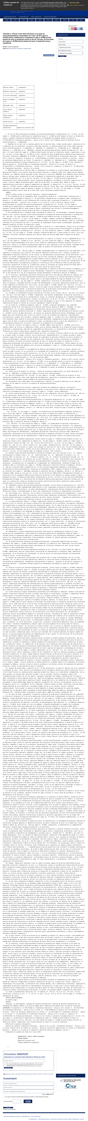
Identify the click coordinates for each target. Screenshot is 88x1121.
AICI (59, 6)
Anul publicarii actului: (64, 50)
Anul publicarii (36, 17)
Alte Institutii (33, 1074)
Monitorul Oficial (10, 1074)
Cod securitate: (7, 1101)
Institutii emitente (50, 17)
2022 (39, 20)
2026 (7, 20)
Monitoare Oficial (10, 17)
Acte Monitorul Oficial (20, 1074)
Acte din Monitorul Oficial (11, 1116)
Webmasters (76, 1119)
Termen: (60, 39)
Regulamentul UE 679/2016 (35, 1065)
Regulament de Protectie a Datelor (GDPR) (53, 2)
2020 (56, 20)
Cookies (70, 1119)
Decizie (28, 1074)
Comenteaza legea (48, 55)
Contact (82, 1119)
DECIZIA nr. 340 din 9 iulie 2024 (45, 1074)
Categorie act (24, 17)
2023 (31, 20)
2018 (73, 20)
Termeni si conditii (62, 1119)
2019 (64, 20)
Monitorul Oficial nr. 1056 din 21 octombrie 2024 (19, 48)
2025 (15, 20)
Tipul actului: (62, 44)
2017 (81, 20)
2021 (48, 20)
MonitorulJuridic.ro (45, 1119)
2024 (23, 20)
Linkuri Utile (54, 1119)
